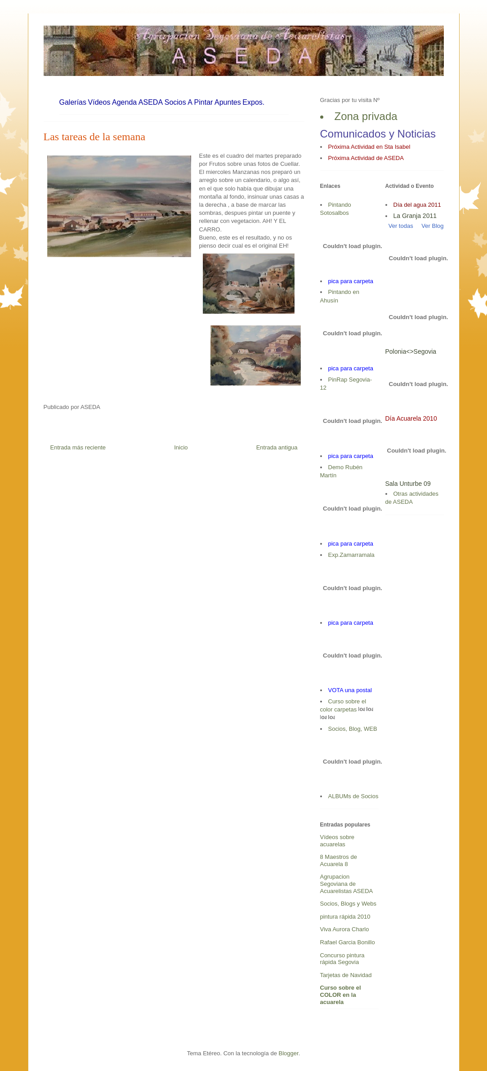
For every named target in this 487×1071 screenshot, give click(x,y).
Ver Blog (432, 225)
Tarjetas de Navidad (346, 975)
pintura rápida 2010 (345, 916)
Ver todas (399, 225)
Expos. (253, 102)
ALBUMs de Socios (353, 796)
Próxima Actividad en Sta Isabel (369, 146)
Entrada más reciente (78, 447)
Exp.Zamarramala (351, 554)
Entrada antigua (277, 447)
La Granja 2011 (415, 215)
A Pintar (200, 102)
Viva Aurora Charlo (344, 929)
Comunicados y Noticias (378, 134)
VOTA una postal (350, 690)
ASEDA (151, 102)
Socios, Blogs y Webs (348, 903)
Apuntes (227, 102)
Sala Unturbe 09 (408, 483)
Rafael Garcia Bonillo (347, 942)
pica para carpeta (350, 281)
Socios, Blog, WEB (352, 728)
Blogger (289, 1053)
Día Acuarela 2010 (411, 418)
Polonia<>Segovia (411, 351)
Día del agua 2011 (417, 204)
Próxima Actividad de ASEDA (366, 158)
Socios (175, 102)
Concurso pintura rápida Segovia (342, 959)
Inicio (181, 447)
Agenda (124, 102)
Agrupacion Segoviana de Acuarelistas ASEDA (346, 883)
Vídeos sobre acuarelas (337, 841)
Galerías (72, 102)
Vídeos (99, 102)
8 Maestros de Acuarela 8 (338, 860)
